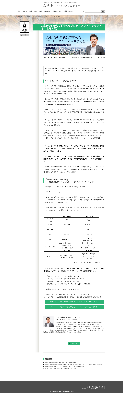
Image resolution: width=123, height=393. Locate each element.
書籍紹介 (47, 11)
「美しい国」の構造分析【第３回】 (62, 362)
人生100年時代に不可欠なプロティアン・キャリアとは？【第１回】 (79, 307)
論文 (36, 11)
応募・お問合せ (69, 11)
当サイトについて (22, 11)
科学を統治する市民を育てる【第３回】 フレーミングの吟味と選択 (64, 366)
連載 (31, 11)
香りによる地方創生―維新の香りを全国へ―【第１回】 (60, 368)
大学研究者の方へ (57, 11)
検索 (83, 11)
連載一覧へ (75, 343)
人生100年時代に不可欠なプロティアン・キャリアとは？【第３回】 (79, 301)
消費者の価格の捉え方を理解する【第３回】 (73, 364)
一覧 (25, 35)
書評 (41, 11)
